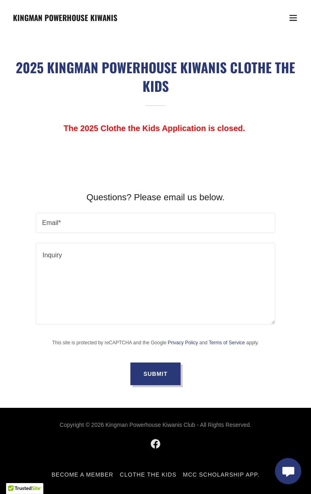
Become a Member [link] (82, 474)
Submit (155, 374)
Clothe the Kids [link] (148, 474)
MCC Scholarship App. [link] (221, 474)
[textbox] (155, 223)
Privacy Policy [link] (183, 343)
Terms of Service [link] (227, 343)
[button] (293, 18)
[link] (65, 18)
